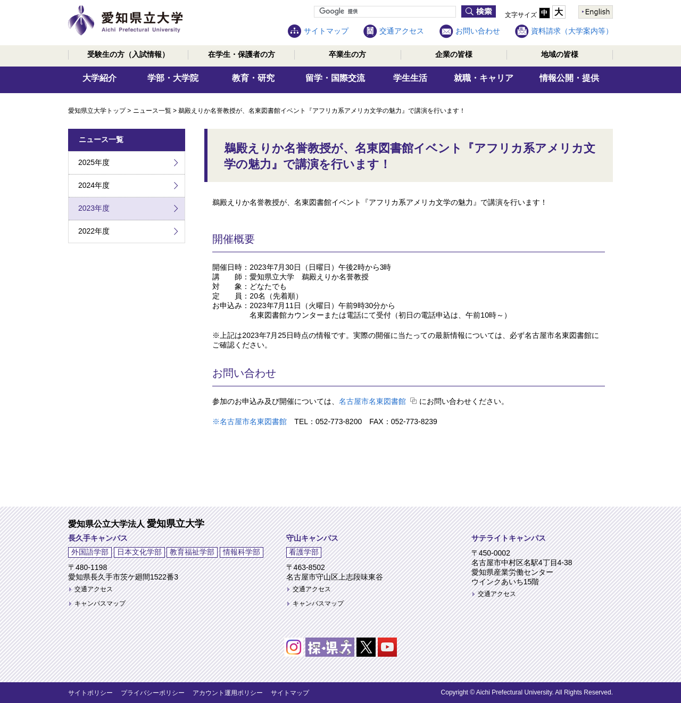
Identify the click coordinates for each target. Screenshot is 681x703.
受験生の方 (128, 54)
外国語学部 (90, 552)
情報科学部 (241, 552)
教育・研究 (253, 77)
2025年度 (94, 162)
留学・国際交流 (335, 77)
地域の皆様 (559, 54)
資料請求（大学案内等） (572, 31)
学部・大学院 (172, 77)
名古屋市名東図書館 (372, 401)
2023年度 (94, 208)
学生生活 (410, 77)
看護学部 (304, 552)
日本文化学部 (139, 552)
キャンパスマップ (100, 603)
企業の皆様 (453, 54)
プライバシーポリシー (153, 693)
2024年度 (94, 185)
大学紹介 (99, 77)
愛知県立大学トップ (97, 110)
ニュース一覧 (152, 110)
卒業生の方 (347, 54)
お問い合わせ (477, 31)
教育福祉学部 (192, 552)
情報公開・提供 (569, 77)
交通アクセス (401, 31)
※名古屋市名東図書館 (249, 421)
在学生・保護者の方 (241, 54)
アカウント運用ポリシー (228, 693)
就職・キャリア (483, 77)
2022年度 (94, 231)
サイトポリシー (90, 693)
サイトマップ (326, 31)
